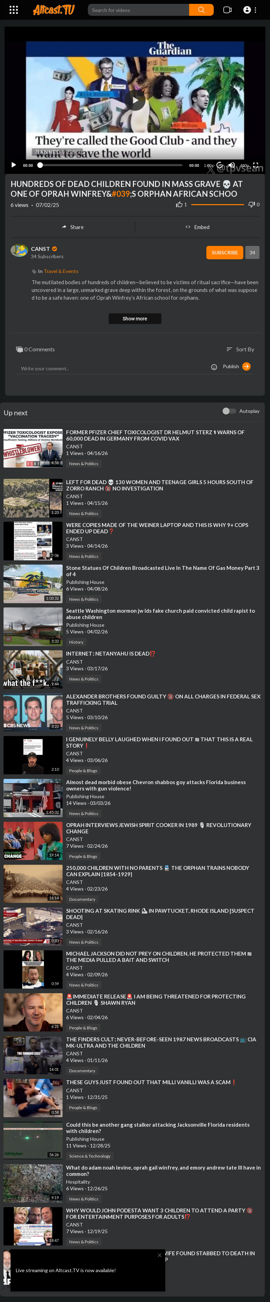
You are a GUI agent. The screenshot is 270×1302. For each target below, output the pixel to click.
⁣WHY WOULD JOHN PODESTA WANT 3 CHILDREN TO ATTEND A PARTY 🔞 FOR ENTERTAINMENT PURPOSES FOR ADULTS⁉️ (159, 1212)
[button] (251, 10)
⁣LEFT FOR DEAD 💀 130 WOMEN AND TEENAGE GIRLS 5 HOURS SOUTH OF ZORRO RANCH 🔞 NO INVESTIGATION (159, 484)
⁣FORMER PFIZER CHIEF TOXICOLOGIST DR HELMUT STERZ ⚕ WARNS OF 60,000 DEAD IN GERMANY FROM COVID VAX (155, 434)
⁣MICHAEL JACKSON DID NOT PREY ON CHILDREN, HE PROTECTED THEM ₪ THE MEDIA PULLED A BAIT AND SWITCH (159, 955)
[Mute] (230, 163)
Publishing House (85, 581)
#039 (121, 192)
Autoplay (249, 410)
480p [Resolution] (243, 164)
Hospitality (78, 1180)
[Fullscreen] (254, 163)
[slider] (111, 164)
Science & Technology (89, 1154)
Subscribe (223, 251)
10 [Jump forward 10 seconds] (219, 163)
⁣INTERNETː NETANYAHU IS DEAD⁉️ (111, 652)
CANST (44, 247)
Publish (237, 365)
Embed (197, 225)
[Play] (14, 163)
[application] (135, 99)
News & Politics (83, 462)
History (76, 641)
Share (73, 225)
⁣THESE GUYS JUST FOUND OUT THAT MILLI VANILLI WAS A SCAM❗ (151, 1081)
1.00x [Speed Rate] (208, 164)
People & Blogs (83, 769)
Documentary (82, 897)
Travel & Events (61, 270)
